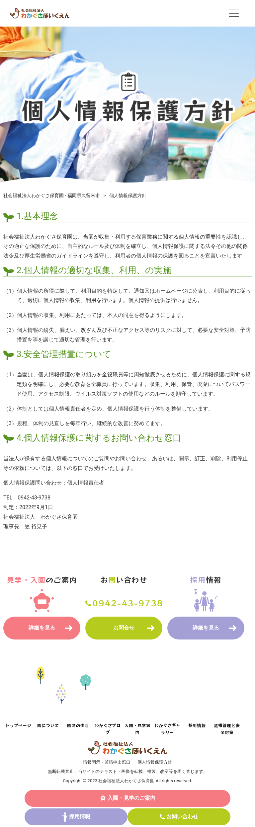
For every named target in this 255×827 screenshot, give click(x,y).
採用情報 (79, 816)
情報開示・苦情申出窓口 (106, 762)
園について (48, 725)
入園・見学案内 (137, 728)
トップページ (18, 725)
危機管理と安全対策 (227, 728)
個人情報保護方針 (154, 762)
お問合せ (123, 628)
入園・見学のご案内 (131, 798)
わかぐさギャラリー (167, 728)
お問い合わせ (182, 816)
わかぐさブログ (108, 728)
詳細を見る (42, 628)
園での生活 (78, 725)
